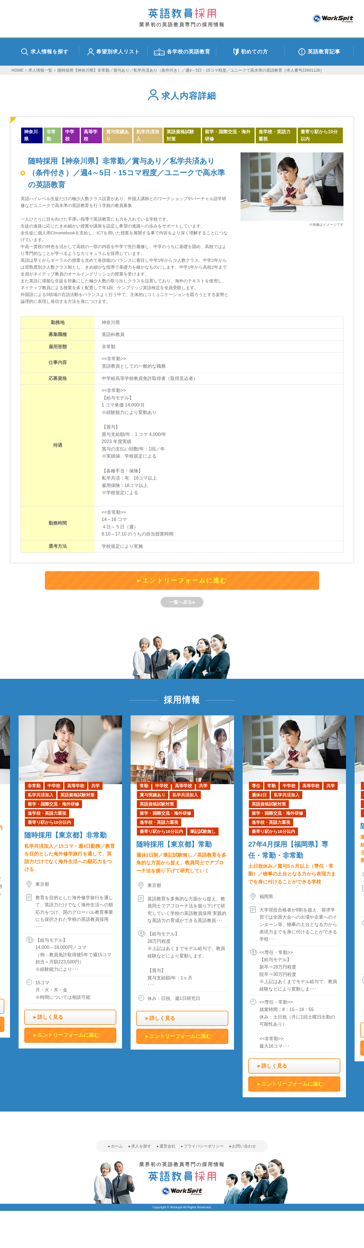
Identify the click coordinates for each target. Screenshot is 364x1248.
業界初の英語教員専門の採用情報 (182, 17)
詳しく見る (50, 1017)
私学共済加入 (147, 135)
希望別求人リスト (113, 51)
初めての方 (250, 51)
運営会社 (167, 1146)
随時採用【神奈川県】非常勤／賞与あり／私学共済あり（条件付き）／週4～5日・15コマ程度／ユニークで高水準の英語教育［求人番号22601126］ (190, 70)
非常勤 (51, 135)
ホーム (117, 1146)
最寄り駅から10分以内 (319, 135)
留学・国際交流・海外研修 (228, 135)
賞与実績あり (117, 135)
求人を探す (141, 1146)
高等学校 (90, 135)
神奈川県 (31, 135)
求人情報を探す (45, 51)
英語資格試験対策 (180, 135)
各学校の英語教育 (182, 51)
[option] (182, 882)
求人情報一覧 (40, 70)
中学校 (69, 135)
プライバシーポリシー (204, 1146)
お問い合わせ (244, 1146)
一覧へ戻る (180, 602)
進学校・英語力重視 (275, 135)
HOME (17, 70)
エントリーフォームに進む (184, 580)
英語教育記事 (319, 51)
